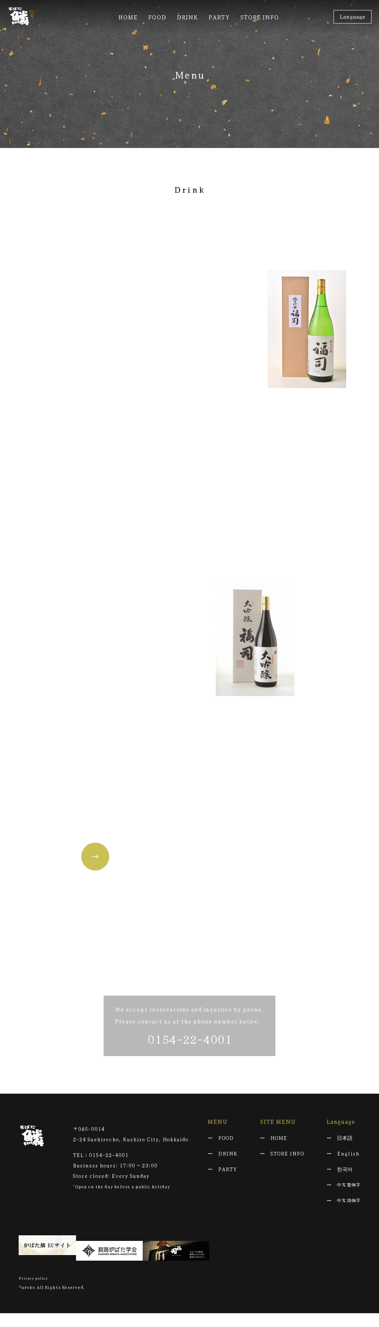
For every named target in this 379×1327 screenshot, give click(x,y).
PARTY (227, 1188)
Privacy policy (36, 1291)
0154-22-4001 (189, 1057)
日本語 (345, 1157)
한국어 (345, 1188)
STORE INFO (287, 1172)
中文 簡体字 (348, 1219)
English (348, 1172)
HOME (278, 1157)
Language (352, 16)
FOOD (226, 1157)
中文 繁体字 (348, 1204)
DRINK (227, 1172)
